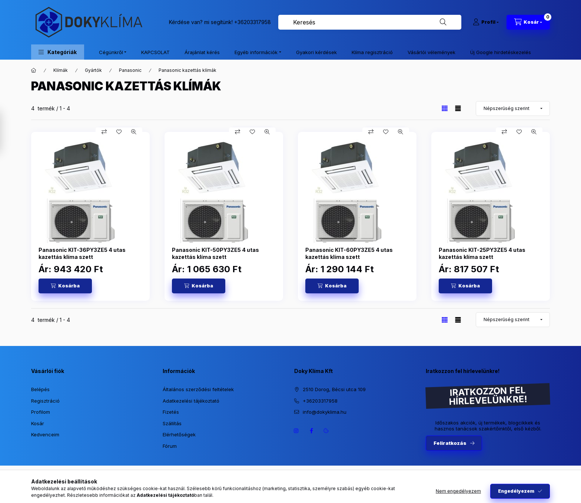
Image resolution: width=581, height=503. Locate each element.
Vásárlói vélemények (431, 52)
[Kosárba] (65, 286)
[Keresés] (443, 22)
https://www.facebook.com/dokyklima (311, 430)
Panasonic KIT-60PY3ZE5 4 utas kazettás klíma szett (349, 253)
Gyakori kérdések (316, 52)
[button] (57, 52)
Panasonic (130, 70)
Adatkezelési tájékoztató (191, 401)
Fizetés (171, 412)
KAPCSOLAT (155, 52)
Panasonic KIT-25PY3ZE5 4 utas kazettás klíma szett (482, 253)
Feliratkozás (450, 443)
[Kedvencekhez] (119, 131)
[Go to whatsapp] (563, 481)
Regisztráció (45, 401)
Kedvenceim (45, 434)
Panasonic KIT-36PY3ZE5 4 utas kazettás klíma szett (82, 253)
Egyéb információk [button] (256, 52)
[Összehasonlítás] (104, 131)
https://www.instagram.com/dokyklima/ (296, 430)
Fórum (170, 446)
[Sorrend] (513, 108)
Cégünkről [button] (111, 52)
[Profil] (486, 22)
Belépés (40, 389)
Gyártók (93, 70)
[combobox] (369, 22)
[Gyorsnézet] (133, 131)
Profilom (40, 412)
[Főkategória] (33, 70)
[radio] (458, 108)
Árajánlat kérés (202, 52)
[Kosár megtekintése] (528, 22)
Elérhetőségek (179, 434)
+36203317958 (252, 22)
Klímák (60, 70)
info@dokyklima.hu (324, 412)
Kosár (37, 423)
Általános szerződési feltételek (198, 389)
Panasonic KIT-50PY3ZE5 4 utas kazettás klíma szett (215, 253)
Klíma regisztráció (372, 52)
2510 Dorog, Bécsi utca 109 (334, 389)
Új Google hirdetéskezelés (500, 52)
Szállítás (172, 423)
